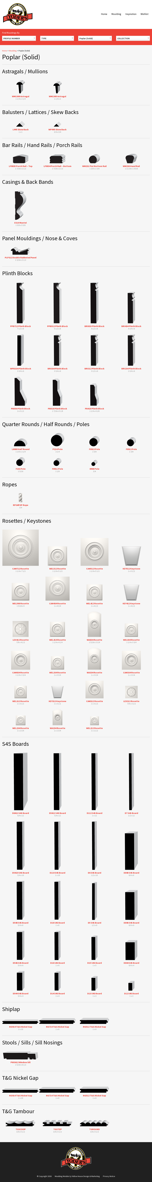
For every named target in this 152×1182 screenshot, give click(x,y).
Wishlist (144, 14)
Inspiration (130, 14)
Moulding (116, 14)
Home (104, 14)
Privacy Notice (109, 1176)
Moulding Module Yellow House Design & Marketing (77, 1176)
